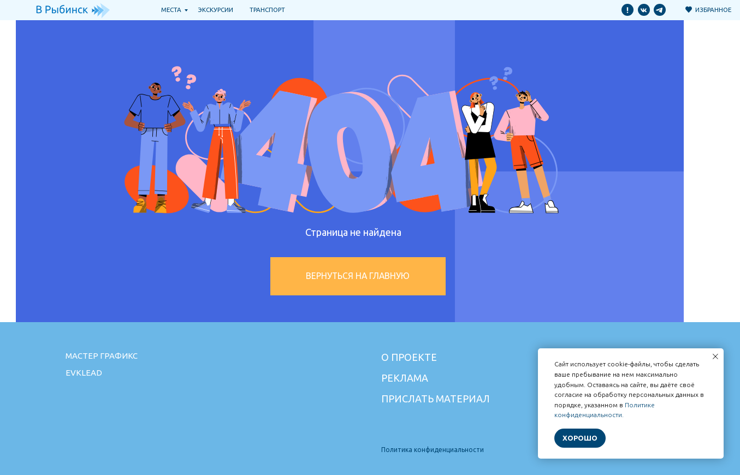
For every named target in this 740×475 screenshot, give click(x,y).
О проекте (409, 357)
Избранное (713, 9)
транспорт (267, 9)
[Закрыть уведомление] (715, 356)
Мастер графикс (102, 355)
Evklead (84, 372)
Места (171, 9)
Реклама (404, 377)
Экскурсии (215, 9)
